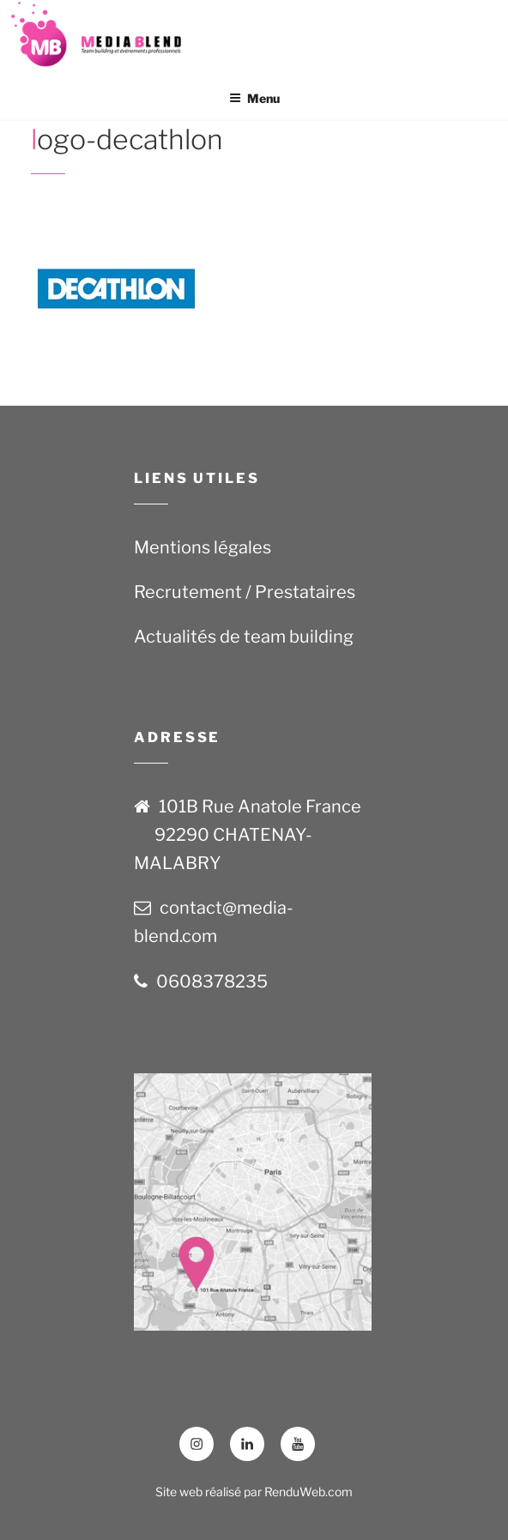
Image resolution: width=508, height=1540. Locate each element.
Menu (254, 98)
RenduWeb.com (308, 1491)
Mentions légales (202, 547)
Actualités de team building (244, 636)
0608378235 (212, 981)
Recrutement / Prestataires (244, 592)
